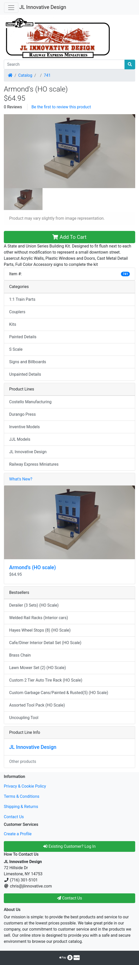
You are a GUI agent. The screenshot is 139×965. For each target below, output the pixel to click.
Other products (22, 761)
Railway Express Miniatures (34, 464)
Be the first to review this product (61, 107)
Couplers (17, 311)
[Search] (64, 64)
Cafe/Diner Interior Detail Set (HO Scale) (45, 642)
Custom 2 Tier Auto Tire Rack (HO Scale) (45, 680)
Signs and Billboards (27, 361)
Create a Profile (18, 833)
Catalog (25, 75)
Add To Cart (69, 237)
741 (47, 75)
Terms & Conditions (21, 796)
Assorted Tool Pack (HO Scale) (37, 705)
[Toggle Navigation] (11, 8)
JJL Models (19, 439)
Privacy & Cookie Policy (25, 786)
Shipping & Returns (21, 806)
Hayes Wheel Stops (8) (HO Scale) (40, 630)
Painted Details (22, 336)
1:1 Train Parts (22, 299)
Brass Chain (20, 655)
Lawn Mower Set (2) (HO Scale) (37, 667)
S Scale (15, 349)
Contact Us (14, 816)
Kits (12, 324)
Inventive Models (24, 426)
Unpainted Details (25, 374)
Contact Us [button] (69, 898)
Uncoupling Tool (23, 717)
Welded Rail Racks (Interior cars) (38, 617)
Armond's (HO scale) (32, 567)
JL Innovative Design (42, 7)
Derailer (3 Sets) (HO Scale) (34, 605)
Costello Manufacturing (30, 401)
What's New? (20, 479)
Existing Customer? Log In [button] (69, 846)
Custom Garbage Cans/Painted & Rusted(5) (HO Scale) (58, 692)
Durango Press (22, 414)
